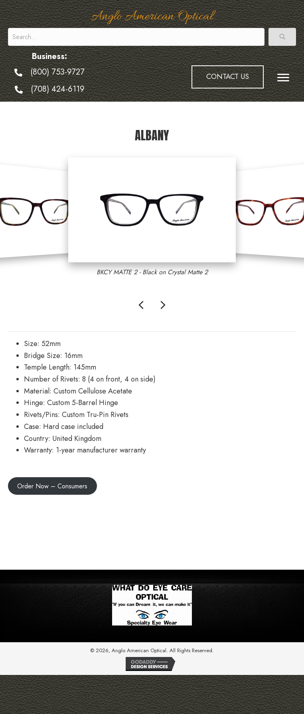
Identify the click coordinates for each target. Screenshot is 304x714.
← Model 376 (29, 518)
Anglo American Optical (152, 17)
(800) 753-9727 (57, 72)
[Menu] (283, 78)
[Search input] (136, 37)
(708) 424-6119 (58, 89)
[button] (282, 37)
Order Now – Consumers (52, 486)
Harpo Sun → (274, 536)
